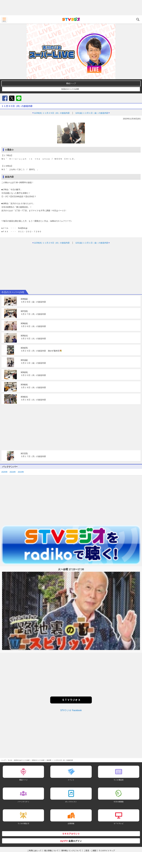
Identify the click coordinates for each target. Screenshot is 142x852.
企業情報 (71, 823)
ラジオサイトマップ (107, 850)
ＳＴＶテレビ (119, 823)
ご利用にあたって (34, 850)
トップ (3, 760)
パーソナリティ (23, 802)
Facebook (4, 98)
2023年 (21, 472)
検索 (138, 19)
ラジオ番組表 (119, 780)
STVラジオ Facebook (71, 710)
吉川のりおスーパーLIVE (22, 760)
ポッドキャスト (71, 802)
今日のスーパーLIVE (70, 89)
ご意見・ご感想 (90, 850)
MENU (4, 19)
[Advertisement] (71, 7)
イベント (71, 780)
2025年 (4, 472)
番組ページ (23, 780)
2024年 (13, 472)
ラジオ (10, 760)
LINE (18, 98)
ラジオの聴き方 (23, 823)
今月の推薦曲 (119, 802)
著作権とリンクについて (71, 850)
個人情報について (51, 850)
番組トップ (71, 83)
